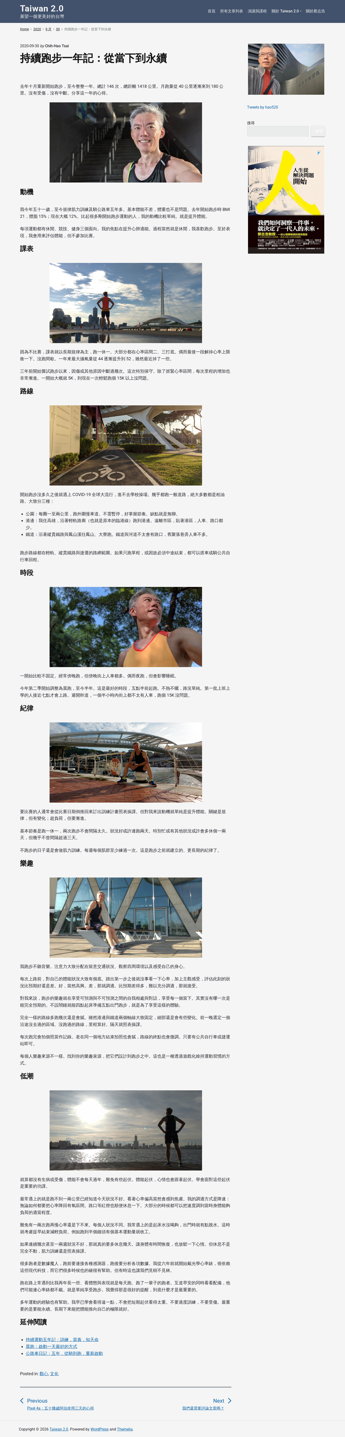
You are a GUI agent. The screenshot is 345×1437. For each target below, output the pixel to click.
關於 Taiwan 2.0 (286, 11)
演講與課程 (257, 11)
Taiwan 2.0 (59, 1429)
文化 (54, 1373)
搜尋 (251, 123)
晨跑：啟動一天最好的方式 (51, 1346)
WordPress (100, 1429)
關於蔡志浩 (315, 11)
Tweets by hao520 (262, 107)
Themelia (125, 1429)
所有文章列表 (231, 11)
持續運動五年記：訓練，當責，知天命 (62, 1339)
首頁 (211, 11)
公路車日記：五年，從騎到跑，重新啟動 (64, 1353)
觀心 (44, 1373)
